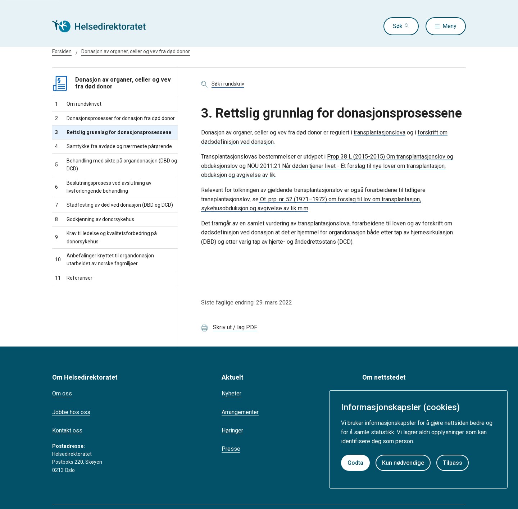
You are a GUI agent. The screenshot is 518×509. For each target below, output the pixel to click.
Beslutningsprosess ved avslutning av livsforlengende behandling (103, 187)
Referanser (73, 278)
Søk (398, 26)
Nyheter (231, 393)
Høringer (232, 430)
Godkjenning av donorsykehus (94, 219)
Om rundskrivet (78, 104)
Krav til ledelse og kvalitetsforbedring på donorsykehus (106, 237)
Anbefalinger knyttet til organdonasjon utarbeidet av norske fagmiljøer (104, 259)
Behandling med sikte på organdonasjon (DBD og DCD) (116, 164)
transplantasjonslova (379, 132)
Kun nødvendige (403, 462)
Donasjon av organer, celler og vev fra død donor (135, 51)
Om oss (62, 393)
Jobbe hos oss (71, 412)
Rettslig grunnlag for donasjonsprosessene (113, 132)
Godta (355, 462)
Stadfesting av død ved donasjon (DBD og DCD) (114, 205)
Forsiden (62, 51)
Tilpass (452, 462)
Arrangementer (240, 412)
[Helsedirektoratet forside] (104, 26)
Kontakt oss (67, 430)
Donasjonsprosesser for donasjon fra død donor (115, 118)
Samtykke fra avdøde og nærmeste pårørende (113, 146)
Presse (231, 448)
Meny (449, 26)
